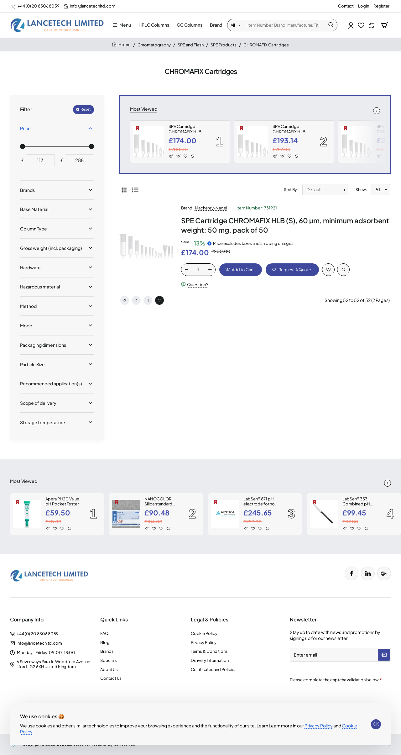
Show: (361, 189)
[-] (186, 270)
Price (25, 128)
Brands (27, 190)
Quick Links (114, 619)
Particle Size (32, 364)
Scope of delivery (38, 403)
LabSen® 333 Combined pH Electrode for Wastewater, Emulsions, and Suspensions (356, 501)
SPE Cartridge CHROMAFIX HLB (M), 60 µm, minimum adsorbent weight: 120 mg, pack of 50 (292, 129)
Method (28, 306)
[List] (135, 190)
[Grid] (124, 190)
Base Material (34, 209)
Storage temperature (42, 422)
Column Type (33, 228)
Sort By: (291, 189)
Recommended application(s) (51, 383)
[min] (40, 160)
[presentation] (334, 696)
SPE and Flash (191, 44)
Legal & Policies (209, 619)
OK (376, 723)
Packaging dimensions (43, 345)
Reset (86, 109)
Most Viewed (143, 109)
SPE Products (224, 44)
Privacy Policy (319, 725)
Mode (26, 325)
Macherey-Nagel (211, 207)
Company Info (27, 619)
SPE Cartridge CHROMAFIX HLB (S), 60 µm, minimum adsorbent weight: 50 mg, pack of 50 (188, 129)
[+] (210, 270)
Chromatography (154, 44)
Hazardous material (40, 286)
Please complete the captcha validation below (334, 680)
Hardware (30, 267)
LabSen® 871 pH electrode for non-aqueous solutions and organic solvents (261, 501)
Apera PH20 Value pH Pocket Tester (62, 501)
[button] (171, 156)
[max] (79, 160)
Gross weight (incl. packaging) (51, 248)
